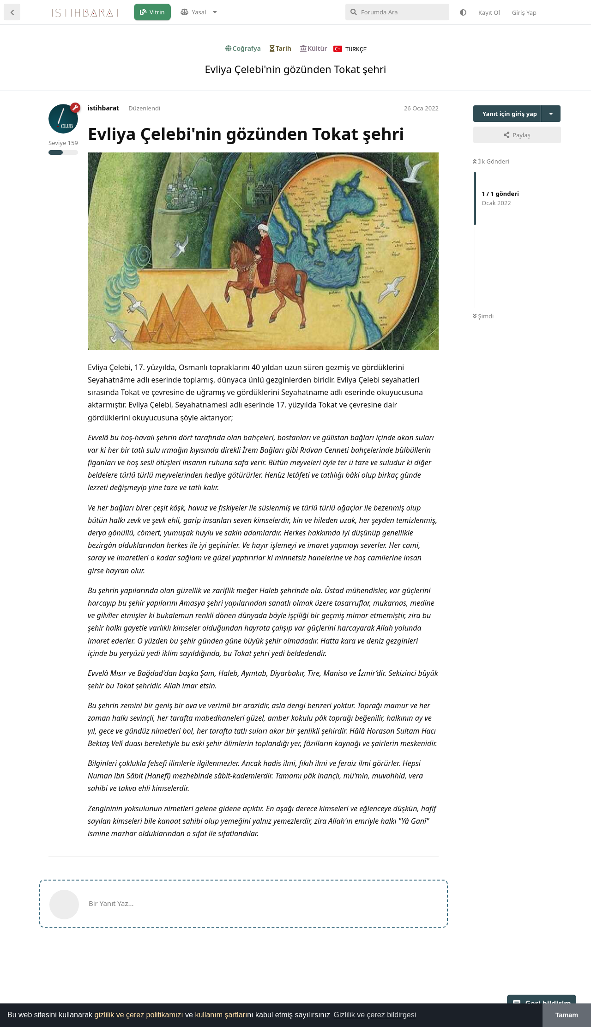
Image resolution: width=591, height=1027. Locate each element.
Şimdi (483, 315)
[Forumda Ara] (397, 12)
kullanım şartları (221, 1015)
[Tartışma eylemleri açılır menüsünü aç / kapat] (551, 113)
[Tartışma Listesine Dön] (12, 12)
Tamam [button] (566, 1015)
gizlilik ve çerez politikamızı (139, 1015)
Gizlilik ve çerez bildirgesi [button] (375, 1015)
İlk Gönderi (491, 161)
